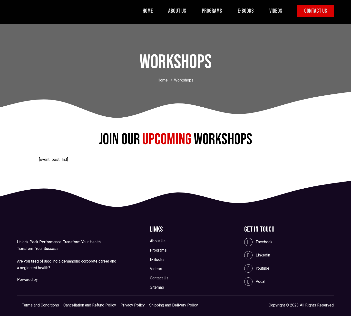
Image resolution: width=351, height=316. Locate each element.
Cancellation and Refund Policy (89, 305)
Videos (275, 10)
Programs (213, 10)
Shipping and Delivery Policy (173, 305)
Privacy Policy (132, 305)
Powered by (27, 279)
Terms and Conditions (40, 305)
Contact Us (315, 10)
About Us (180, 10)
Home (151, 10)
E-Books (246, 10)
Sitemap (157, 287)
